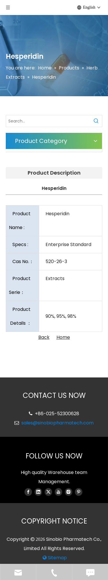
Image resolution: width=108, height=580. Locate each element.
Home (63, 337)
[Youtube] (58, 492)
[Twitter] (48, 492)
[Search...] (48, 121)
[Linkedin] (38, 492)
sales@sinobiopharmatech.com (57, 423)
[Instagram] (68, 492)
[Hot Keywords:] (96, 121)
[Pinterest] (78, 492)
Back (44, 337)
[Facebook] (28, 492)
